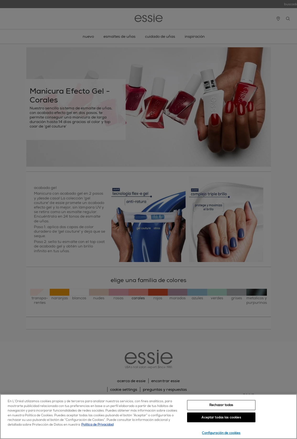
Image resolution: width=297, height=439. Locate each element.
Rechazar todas (221, 405)
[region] (148, 416)
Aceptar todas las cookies (221, 417)
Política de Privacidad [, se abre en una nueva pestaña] (97, 425)
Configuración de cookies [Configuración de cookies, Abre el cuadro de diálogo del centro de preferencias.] (221, 433)
